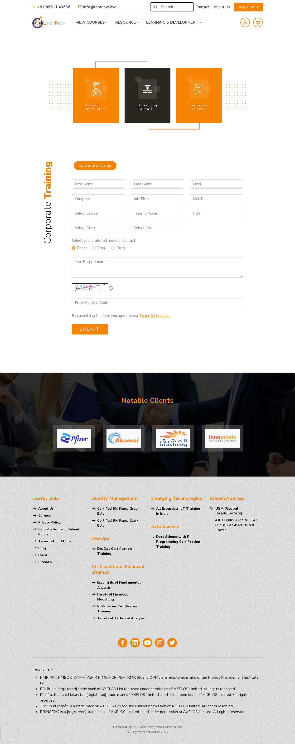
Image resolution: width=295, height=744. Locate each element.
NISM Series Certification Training (117, 609)
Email (102, 248)
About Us (221, 7)
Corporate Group (95, 165)
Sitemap (45, 562)
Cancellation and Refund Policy (58, 532)
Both (120, 248)
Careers (44, 515)
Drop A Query (248, 7)
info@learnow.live (97, 7)
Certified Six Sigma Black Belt (117, 523)
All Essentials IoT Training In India (178, 511)
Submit (90, 329)
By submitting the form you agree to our (121, 315)
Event (43, 555)
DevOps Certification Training (114, 551)
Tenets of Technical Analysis (121, 618)
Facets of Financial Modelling (112, 597)
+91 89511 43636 (51, 7)
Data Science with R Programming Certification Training (178, 541)
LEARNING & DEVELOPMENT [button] (172, 22)
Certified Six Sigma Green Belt (118, 511)
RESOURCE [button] (125, 22)
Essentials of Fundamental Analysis (119, 585)
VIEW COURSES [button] (90, 22)
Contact (202, 7)
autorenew (111, 288)
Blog (42, 548)
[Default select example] (98, 213)
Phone (82, 248)
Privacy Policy (49, 522)
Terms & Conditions (54, 541)
